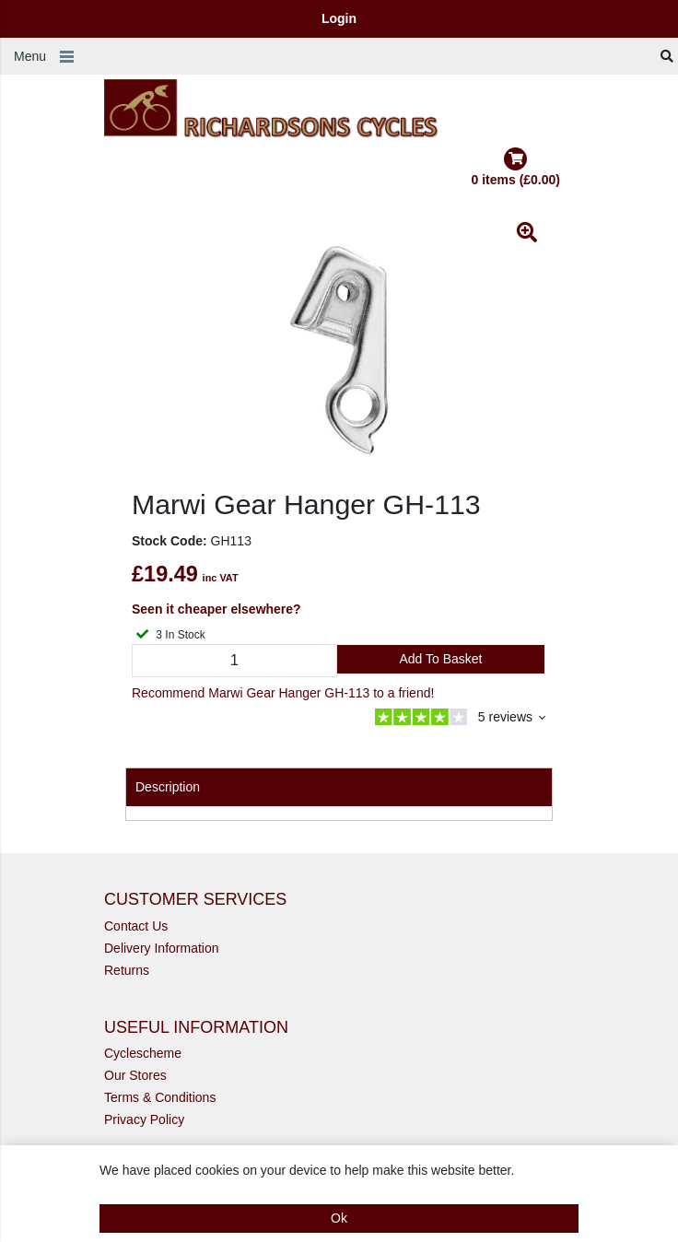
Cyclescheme (142, 1053)
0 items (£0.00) (516, 167)
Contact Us (136, 926)
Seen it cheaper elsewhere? (216, 609)
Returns (126, 970)
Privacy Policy (144, 1119)
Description (167, 786)
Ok (339, 1218)
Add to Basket (440, 658)
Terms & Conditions (160, 1097)
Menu (30, 56)
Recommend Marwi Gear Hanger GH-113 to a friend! (283, 692)
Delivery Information (161, 948)
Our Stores (135, 1075)
